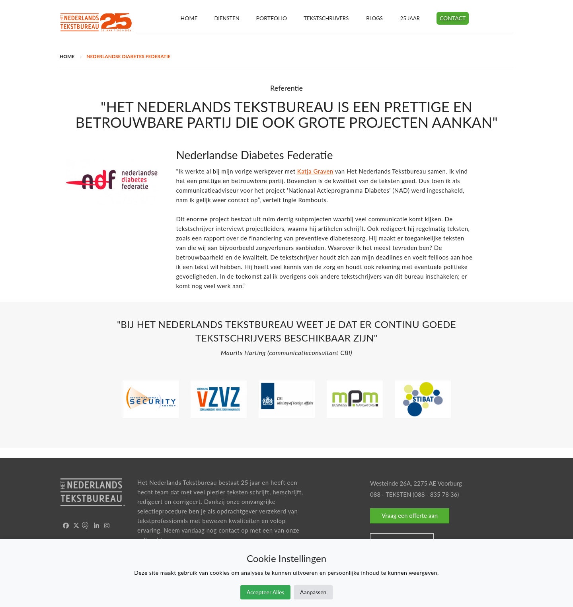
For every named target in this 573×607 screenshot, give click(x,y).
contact (229, 530)
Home (188, 18)
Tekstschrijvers (326, 18)
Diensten (226, 18)
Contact (453, 18)
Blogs (374, 18)
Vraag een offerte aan (410, 515)
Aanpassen (313, 592)
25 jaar (410, 18)
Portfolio (271, 18)
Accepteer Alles (266, 592)
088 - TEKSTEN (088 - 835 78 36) (414, 494)
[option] (286, 340)
